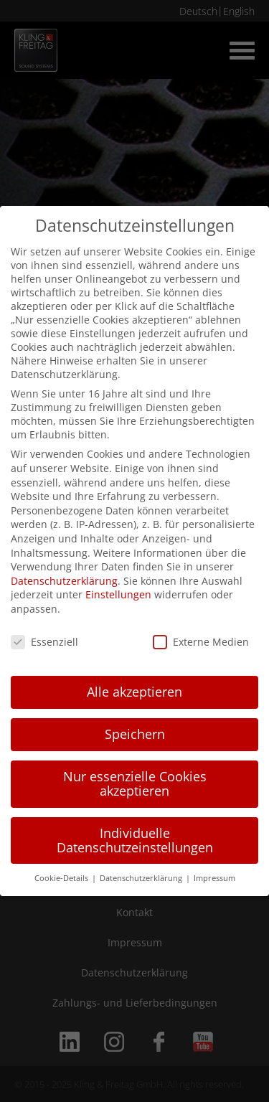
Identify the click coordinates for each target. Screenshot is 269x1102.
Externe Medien (201, 642)
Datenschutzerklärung (64, 581)
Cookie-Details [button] (62, 878)
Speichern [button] (135, 734)
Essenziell (44, 642)
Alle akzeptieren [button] (134, 691)
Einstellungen (118, 594)
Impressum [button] (214, 878)
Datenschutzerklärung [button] (142, 878)
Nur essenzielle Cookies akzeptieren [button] (135, 783)
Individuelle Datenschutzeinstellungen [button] (135, 840)
